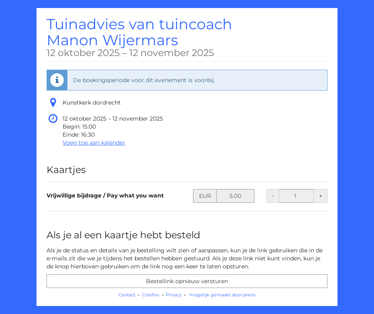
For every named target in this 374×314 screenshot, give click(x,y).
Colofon (150, 295)
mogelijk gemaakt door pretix (222, 295)
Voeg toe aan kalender (94, 142)
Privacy (173, 295)
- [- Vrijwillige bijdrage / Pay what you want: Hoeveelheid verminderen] (273, 195)
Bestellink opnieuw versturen (187, 281)
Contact (126, 295)
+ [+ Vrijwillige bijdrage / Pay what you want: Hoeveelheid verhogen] (320, 195)
